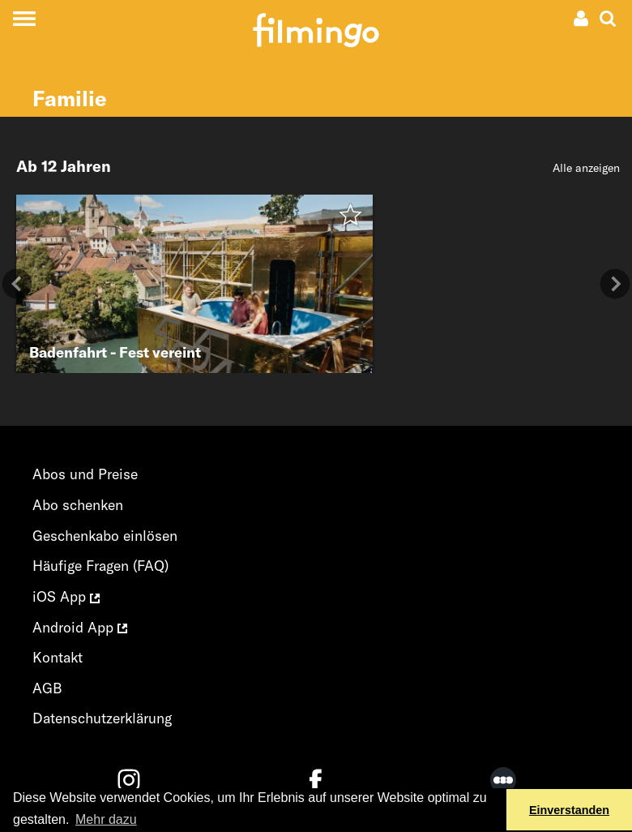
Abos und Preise (85, 474)
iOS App (66, 596)
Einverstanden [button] (569, 810)
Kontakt (57, 657)
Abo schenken (77, 504)
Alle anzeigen (586, 168)
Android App (79, 627)
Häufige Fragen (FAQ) (100, 565)
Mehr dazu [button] (106, 819)
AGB (47, 688)
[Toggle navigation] (24, 18)
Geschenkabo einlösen (104, 535)
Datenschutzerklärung (102, 718)
